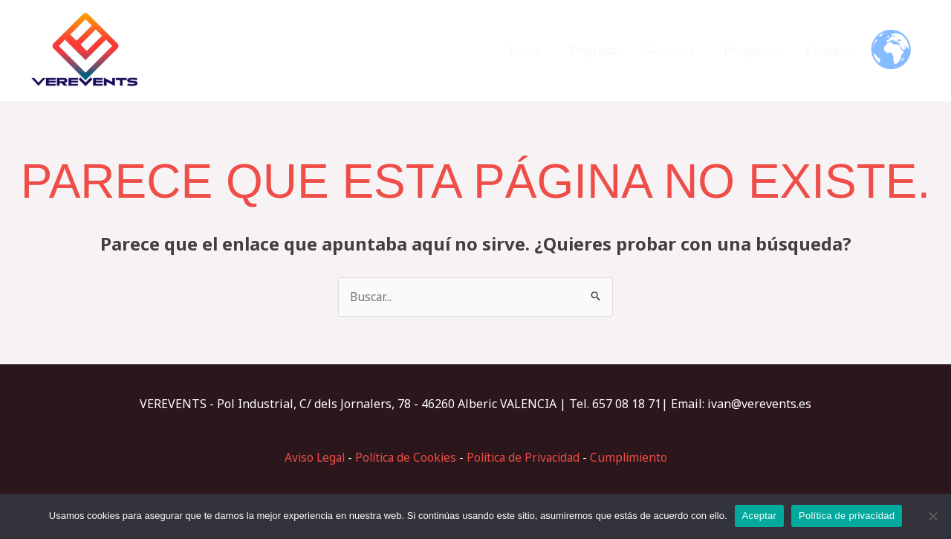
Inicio (544, 50)
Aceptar (759, 515)
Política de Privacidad (525, 457)
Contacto (832, 50)
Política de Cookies (403, 457)
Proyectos (757, 50)
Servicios (682, 50)
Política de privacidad (847, 515)
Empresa (608, 50)
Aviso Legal (308, 457)
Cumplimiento (635, 457)
